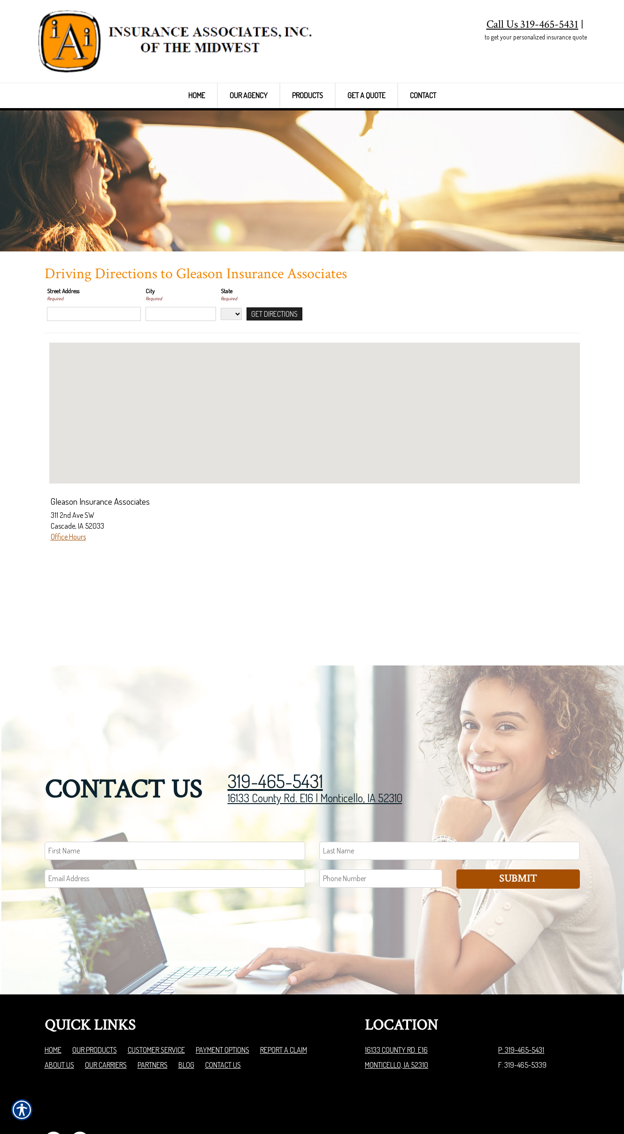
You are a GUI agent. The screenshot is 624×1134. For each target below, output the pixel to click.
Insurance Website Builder (543, 1103)
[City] (181, 373)
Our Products (94, 998)
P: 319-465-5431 (521, 998)
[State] (231, 373)
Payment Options (222, 998)
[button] (314, 463)
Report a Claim (283, 998)
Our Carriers (106, 1013)
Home (53, 998)
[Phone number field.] (381, 827)
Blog (186, 1013)
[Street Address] (94, 373)
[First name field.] (175, 799)
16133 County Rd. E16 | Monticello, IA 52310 (315, 746)
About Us (59, 1013)
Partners (153, 1013)
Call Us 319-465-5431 (532, 24)
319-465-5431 (275, 729)
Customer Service (156, 998)
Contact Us (223, 1013)
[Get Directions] (274, 373)
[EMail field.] (175, 827)
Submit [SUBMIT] (518, 827)
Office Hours (68, 595)
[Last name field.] (449, 799)
